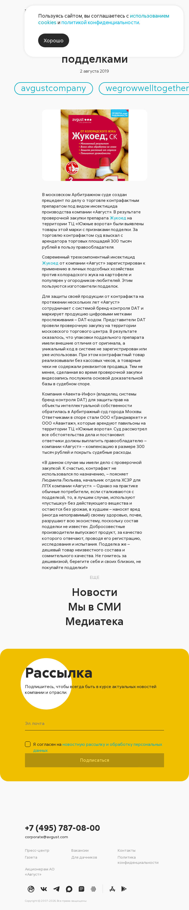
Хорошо (54, 40)
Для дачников (84, 857)
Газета (31, 857)
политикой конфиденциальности (100, 22)
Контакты (127, 850)
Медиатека (94, 621)
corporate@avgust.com (46, 836)
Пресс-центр (37, 850)
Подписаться (94, 760)
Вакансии (80, 850)
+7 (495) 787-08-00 (62, 828)
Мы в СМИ (94, 606)
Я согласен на (97, 747)
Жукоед (118, 218)
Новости (94, 591)
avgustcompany (53, 87)
